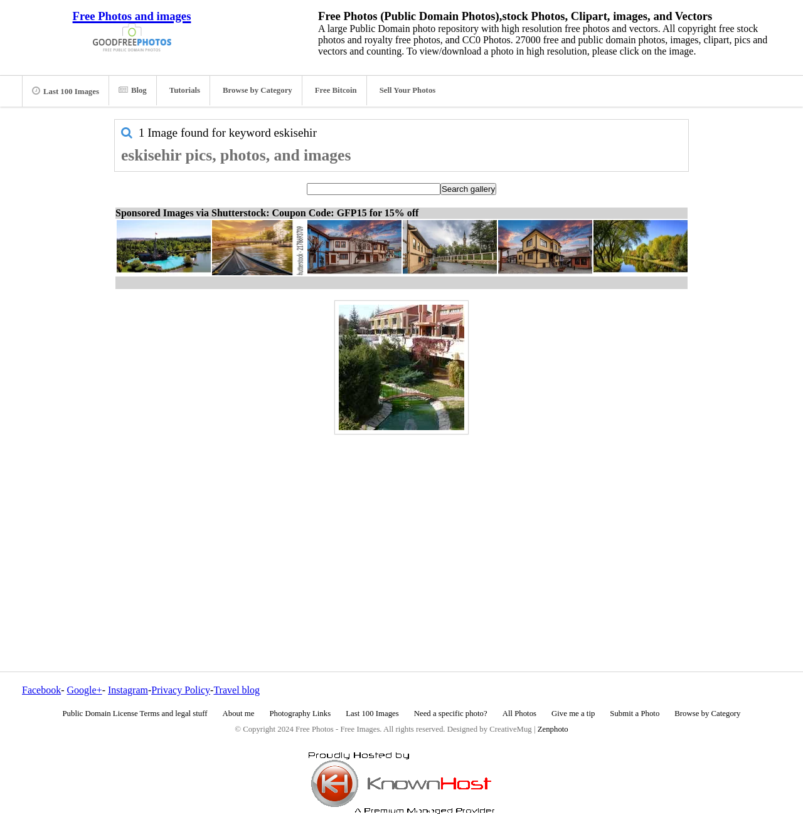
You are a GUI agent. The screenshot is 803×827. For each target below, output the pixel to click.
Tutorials (184, 90)
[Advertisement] (401, 526)
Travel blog (236, 690)
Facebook (41, 690)
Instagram (128, 690)
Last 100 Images (65, 91)
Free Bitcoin (336, 90)
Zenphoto (553, 729)
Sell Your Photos (408, 90)
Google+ (84, 690)
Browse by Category (257, 90)
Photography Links (300, 713)
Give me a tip (573, 713)
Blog (133, 90)
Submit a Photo (634, 713)
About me (239, 713)
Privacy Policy (180, 690)
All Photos (519, 713)
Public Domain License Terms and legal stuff (135, 713)
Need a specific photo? (450, 713)
